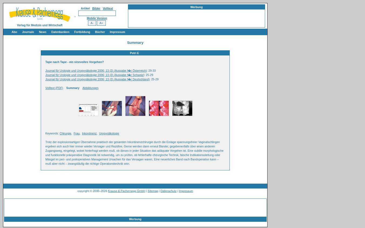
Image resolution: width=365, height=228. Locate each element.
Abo (14, 32)
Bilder (96, 8)
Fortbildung (82, 32)
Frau (77, 133)
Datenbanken (60, 32)
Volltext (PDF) (54, 88)
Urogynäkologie (109, 133)
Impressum (117, 32)
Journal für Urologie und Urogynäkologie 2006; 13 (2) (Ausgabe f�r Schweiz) (94, 75)
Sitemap (153, 191)
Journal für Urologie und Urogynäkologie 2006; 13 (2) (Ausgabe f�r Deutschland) (97, 79)
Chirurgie (65, 133)
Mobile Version (97, 18)
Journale (28, 32)
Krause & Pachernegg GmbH (126, 191)
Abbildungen (90, 88)
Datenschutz (169, 191)
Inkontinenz (89, 133)
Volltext (108, 8)
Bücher (100, 32)
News (42, 32)
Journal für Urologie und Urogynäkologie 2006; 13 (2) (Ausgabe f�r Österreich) (96, 70)
